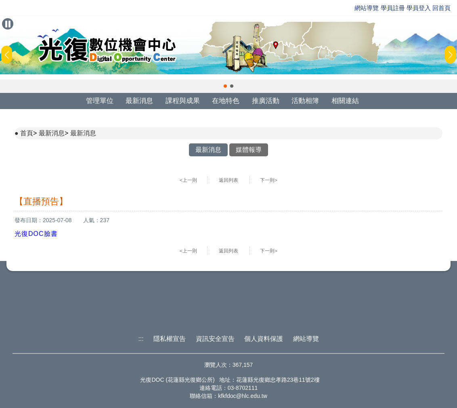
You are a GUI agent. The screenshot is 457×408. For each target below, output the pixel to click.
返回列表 (228, 180)
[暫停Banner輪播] (7, 23)
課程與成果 (183, 101)
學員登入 (419, 7)
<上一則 (188, 180)
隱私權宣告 (169, 338)
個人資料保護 (263, 338)
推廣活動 (265, 101)
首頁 (26, 133)
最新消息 (139, 101)
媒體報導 (249, 149)
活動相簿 (305, 101)
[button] (225, 86)
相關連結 (345, 101)
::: (140, 338)
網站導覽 (366, 7)
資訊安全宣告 (215, 338)
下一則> (268, 180)
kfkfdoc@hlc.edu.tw (242, 396)
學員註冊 (393, 7)
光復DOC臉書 (36, 233)
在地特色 (225, 101)
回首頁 (441, 7)
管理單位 (99, 101)
